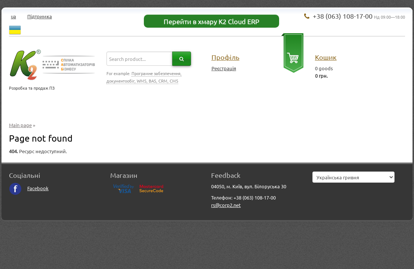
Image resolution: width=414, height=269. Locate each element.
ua (13, 16)
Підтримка (39, 16)
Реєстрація (223, 68)
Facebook (29, 188)
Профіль (225, 57)
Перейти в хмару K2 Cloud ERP (211, 21)
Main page (20, 125)
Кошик (326, 57)
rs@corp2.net (226, 205)
